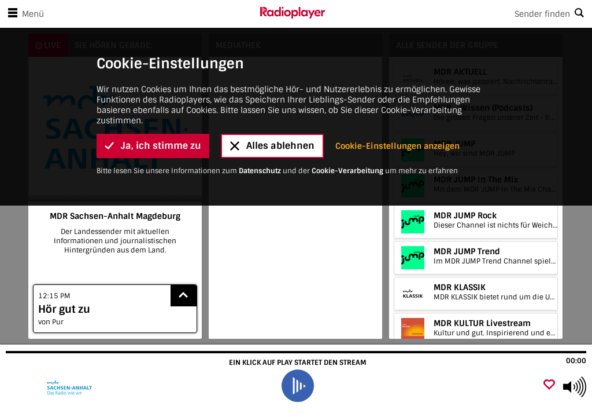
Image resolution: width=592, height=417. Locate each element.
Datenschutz (260, 59)
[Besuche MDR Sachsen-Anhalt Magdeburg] (71, 386)
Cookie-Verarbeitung (347, 59)
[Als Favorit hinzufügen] (549, 385)
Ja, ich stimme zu (153, 35)
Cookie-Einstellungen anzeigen (397, 35)
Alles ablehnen (272, 35)
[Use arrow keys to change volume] (574, 386)
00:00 (576, 360)
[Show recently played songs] (184, 295)
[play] (297, 386)
